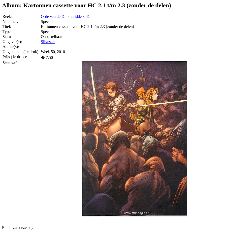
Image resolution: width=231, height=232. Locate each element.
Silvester (48, 42)
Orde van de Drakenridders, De (66, 16)
